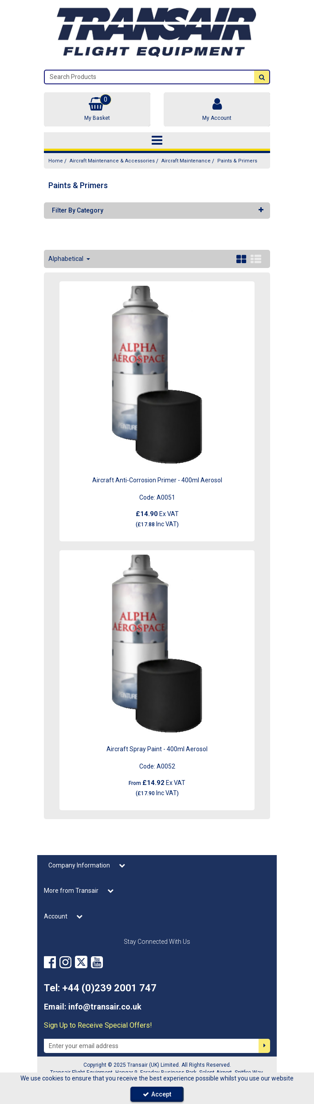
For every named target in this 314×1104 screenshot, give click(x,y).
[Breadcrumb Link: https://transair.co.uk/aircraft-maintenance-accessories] (112, 161)
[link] (50, 962)
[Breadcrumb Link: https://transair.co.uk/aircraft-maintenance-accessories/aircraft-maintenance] (186, 161)
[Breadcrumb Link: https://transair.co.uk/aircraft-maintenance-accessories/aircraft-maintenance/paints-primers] (237, 161)
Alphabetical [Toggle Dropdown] (66, 258)
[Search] (149, 77)
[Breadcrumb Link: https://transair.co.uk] (55, 161)
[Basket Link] (97, 109)
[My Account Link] (217, 109)
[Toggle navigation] (157, 140)
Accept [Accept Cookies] (157, 1094)
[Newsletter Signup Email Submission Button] (264, 1046)
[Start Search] (261, 77)
